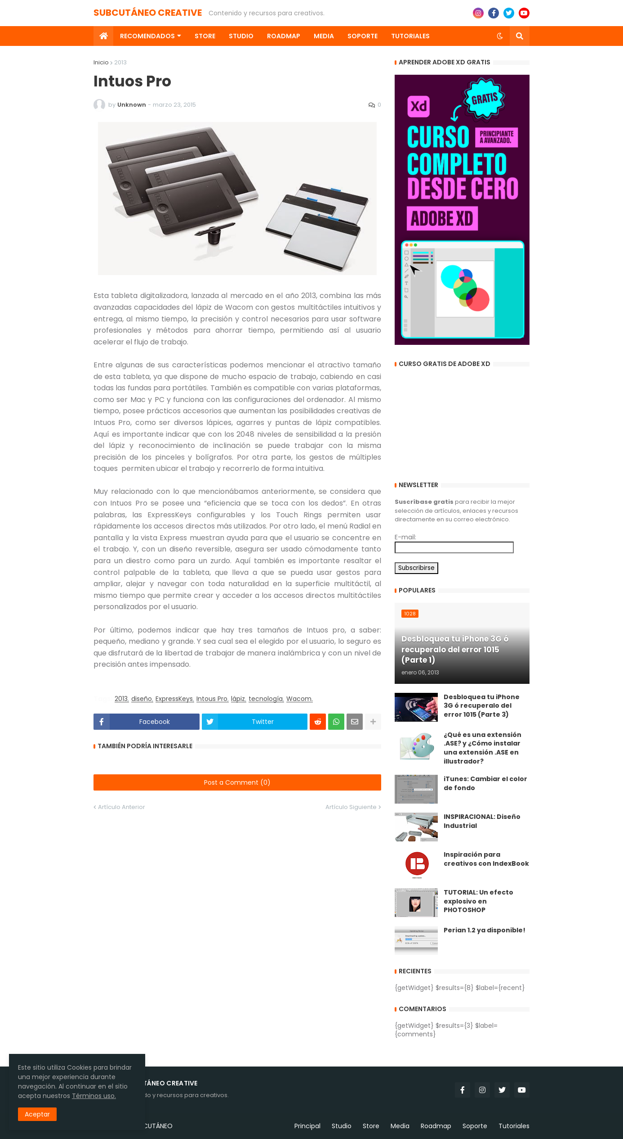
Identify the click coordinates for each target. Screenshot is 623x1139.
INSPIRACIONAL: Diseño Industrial (482, 821)
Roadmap (436, 1125)
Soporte (475, 1125)
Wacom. (299, 699)
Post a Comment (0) (237, 782)
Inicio (101, 62)
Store (371, 1125)
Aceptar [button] (37, 1114)
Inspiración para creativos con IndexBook (486, 859)
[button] (500, 36)
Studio (342, 1125)
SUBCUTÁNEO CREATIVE (147, 12)
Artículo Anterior (121, 807)
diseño (141, 699)
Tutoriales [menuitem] (410, 36)
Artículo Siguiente (351, 807)
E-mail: (405, 537)
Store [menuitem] (205, 36)
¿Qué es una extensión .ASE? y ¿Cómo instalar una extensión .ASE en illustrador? (482, 748)
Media (400, 1125)
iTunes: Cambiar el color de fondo (485, 783)
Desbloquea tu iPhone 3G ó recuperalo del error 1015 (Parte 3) (482, 706)
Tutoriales (514, 1125)
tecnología (266, 699)
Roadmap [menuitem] (283, 36)
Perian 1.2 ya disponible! (484, 930)
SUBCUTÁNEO (152, 1125)
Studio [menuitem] (241, 36)
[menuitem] (103, 36)
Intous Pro (211, 699)
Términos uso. (94, 1095)
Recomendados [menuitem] (147, 36)
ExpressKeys (174, 699)
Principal (307, 1125)
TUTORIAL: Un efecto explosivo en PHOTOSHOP (478, 901)
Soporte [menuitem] (362, 36)
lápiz (238, 699)
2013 (120, 62)
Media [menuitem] (324, 36)
